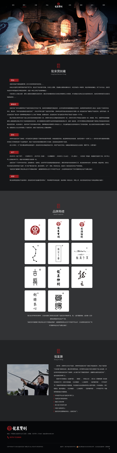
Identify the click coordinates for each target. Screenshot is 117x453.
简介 (16, 51)
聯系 (104, 5)
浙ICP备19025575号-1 (70, 448)
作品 (47, 5)
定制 (70, 5)
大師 (36, 5)
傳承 (24, 5)
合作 (92, 5)
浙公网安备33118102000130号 (85, 448)
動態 (81, 5)
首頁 (13, 5)
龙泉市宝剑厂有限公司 (23, 448)
